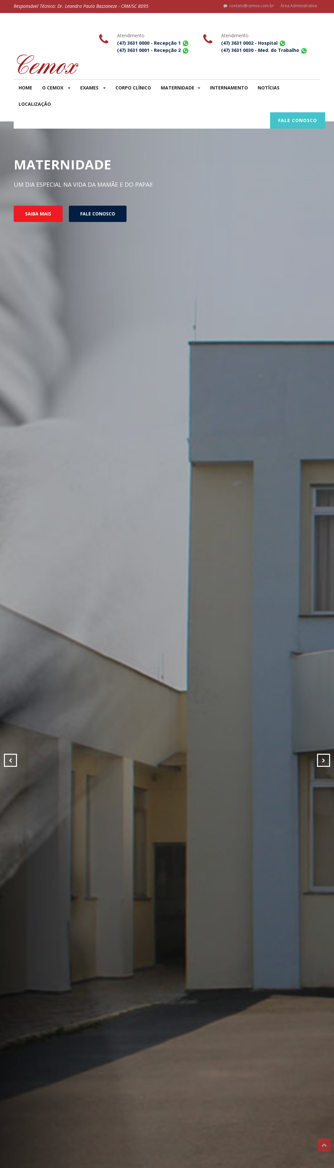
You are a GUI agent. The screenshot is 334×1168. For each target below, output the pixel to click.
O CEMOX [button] (56, 88)
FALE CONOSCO (297, 120)
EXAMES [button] (93, 88)
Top (324, 1145)
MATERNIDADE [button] (180, 88)
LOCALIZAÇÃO (35, 104)
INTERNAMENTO (229, 88)
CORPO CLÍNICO (133, 88)
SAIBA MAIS (38, 214)
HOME (25, 88)
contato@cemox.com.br (248, 5)
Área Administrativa (299, 5)
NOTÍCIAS (269, 88)
